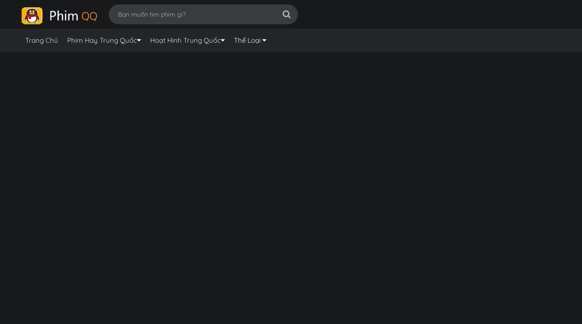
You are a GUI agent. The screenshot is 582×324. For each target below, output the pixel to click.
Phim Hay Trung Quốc (102, 40)
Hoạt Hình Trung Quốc (185, 40)
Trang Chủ (41, 40)
